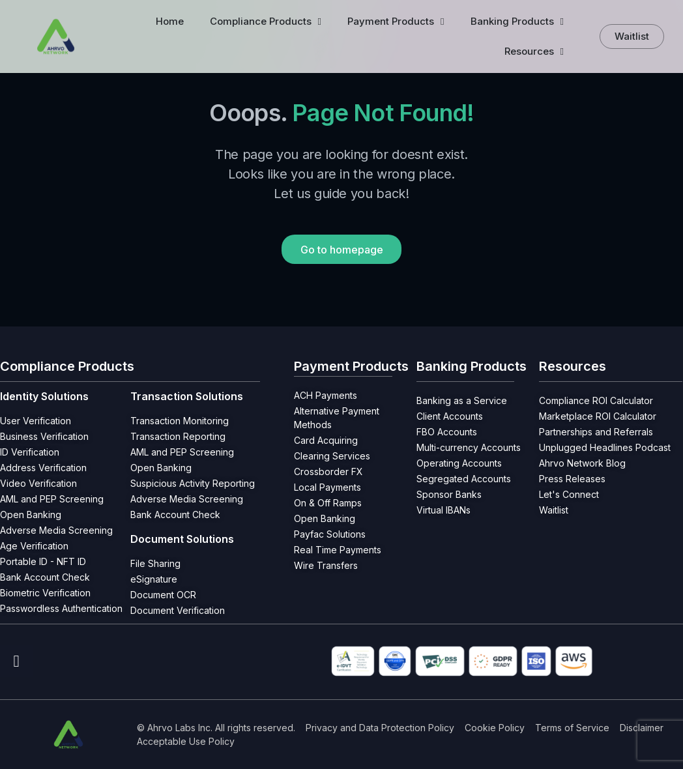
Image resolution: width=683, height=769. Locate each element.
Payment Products (395, 21)
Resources (534, 51)
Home (170, 21)
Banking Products (517, 21)
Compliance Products (265, 21)
